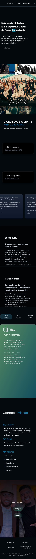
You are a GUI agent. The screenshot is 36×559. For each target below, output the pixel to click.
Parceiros (25, 542)
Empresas (26, 3)
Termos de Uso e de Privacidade (25, 547)
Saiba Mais (5, 48)
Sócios (18, 3)
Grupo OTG (10, 542)
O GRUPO (10, 3)
